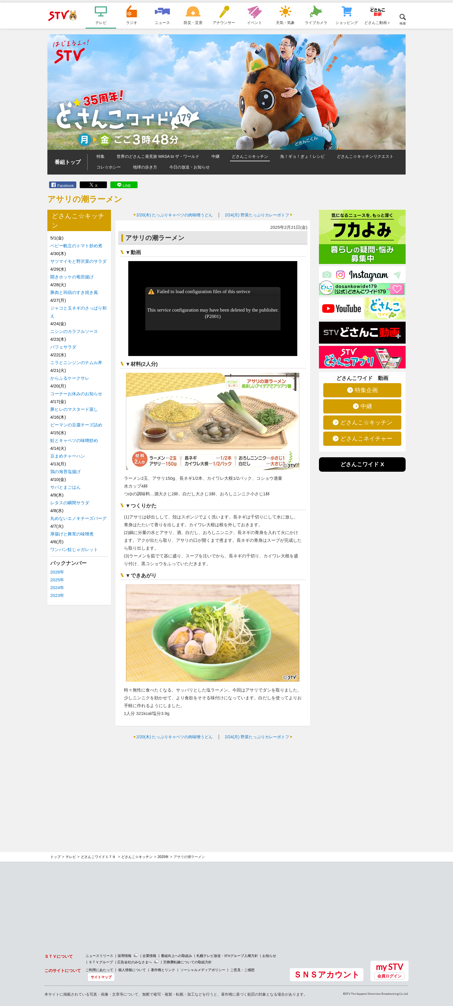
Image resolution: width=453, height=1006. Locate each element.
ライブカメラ (316, 22)
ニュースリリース (99, 955)
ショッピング (346, 22)
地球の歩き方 (145, 167)
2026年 (57, 571)
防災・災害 (193, 22)
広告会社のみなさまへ (134, 962)
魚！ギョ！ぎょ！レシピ (302, 156)
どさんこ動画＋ (377, 22)
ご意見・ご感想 (242, 970)
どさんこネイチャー (366, 438)
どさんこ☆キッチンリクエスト (365, 156)
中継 (215, 156)
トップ (55, 857)
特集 (100, 156)
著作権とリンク (163, 970)
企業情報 (149, 955)
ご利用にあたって (99, 970)
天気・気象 (285, 22)
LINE (127, 185)
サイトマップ (101, 977)
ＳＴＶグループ (101, 962)
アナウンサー (224, 22)
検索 (403, 23)
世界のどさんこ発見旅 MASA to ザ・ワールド (158, 156)
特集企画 (366, 390)
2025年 (57, 579)
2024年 (57, 587)
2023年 (57, 595)
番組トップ (68, 162)
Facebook (65, 185)
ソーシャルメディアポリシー (202, 970)
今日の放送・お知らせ (189, 167)
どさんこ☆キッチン (250, 156)
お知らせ (269, 955)
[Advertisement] (212, 785)
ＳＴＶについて (58, 956)
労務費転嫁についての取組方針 (187, 962)
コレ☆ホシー (108, 167)
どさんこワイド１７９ (98, 857)
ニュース (162, 22)
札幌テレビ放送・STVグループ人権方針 (227, 955)
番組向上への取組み (176, 955)
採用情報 (124, 955)
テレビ (101, 22)
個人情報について (132, 970)
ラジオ (131, 22)
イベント (254, 22)
